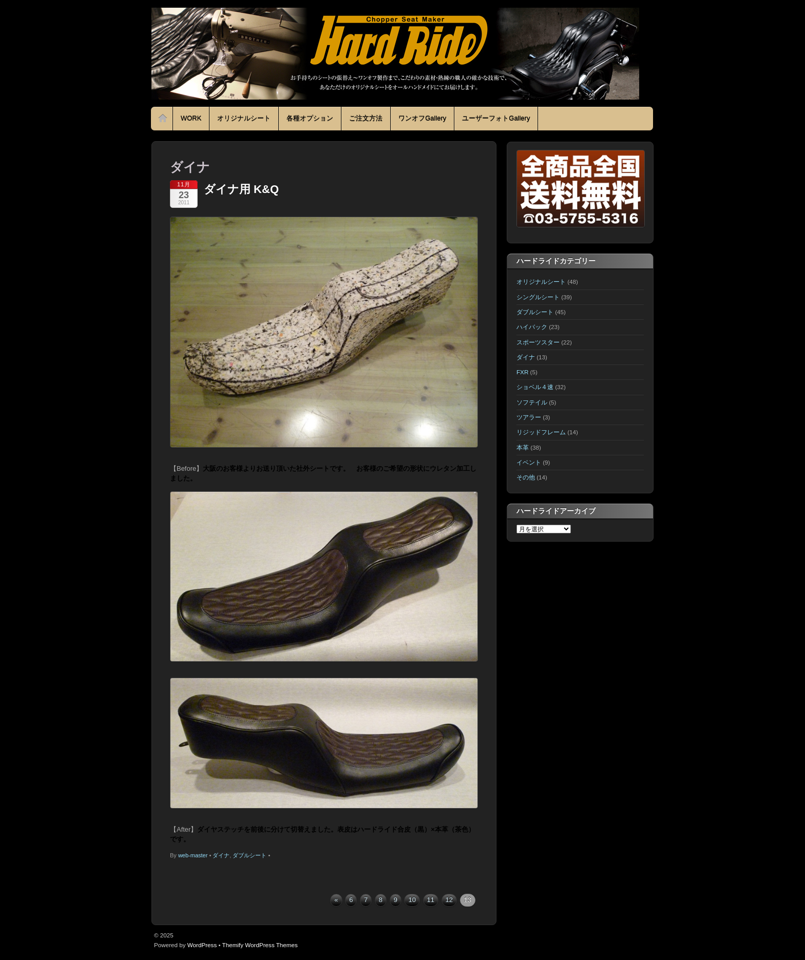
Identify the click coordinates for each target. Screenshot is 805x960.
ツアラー (528, 417)
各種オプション (309, 118)
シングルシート (538, 297)
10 (411, 900)
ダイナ (221, 855)
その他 (525, 477)
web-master (192, 855)
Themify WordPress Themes (260, 945)
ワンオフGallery (422, 118)
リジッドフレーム (541, 432)
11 (430, 900)
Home (163, 118)
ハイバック (531, 326)
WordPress (202, 945)
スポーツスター (538, 342)
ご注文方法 (365, 118)
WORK (191, 118)
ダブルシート (249, 855)
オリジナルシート (244, 118)
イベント (528, 462)
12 (449, 900)
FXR (522, 372)
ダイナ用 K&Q (241, 189)
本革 (522, 447)
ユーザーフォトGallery (496, 118)
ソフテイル (531, 402)
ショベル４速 (534, 386)
